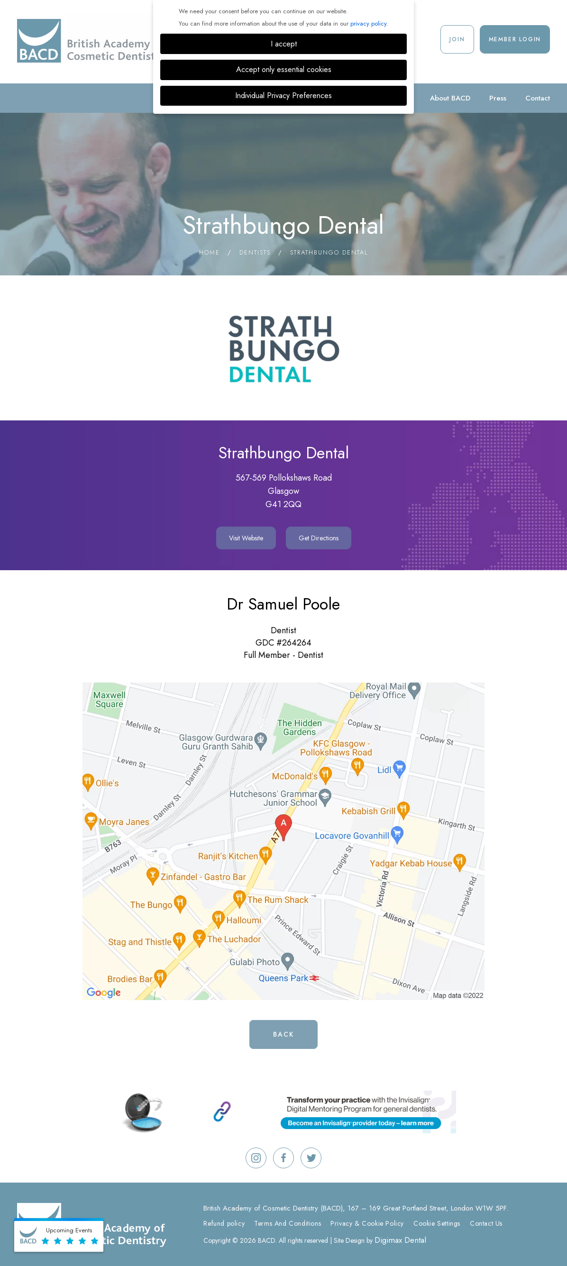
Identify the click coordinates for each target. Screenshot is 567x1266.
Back (283, 1034)
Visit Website (246, 538)
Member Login (515, 39)
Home (209, 252)
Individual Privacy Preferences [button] (283, 95)
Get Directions (318, 538)
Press (497, 98)
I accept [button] (284, 43)
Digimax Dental (400, 1240)
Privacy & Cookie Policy (367, 1223)
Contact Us (486, 1223)
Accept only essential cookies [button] (283, 69)
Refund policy (224, 1223)
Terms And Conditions (287, 1223)
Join (457, 39)
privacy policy (368, 23)
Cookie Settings (436, 1223)
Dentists (255, 252)
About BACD (450, 98)
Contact (537, 98)
